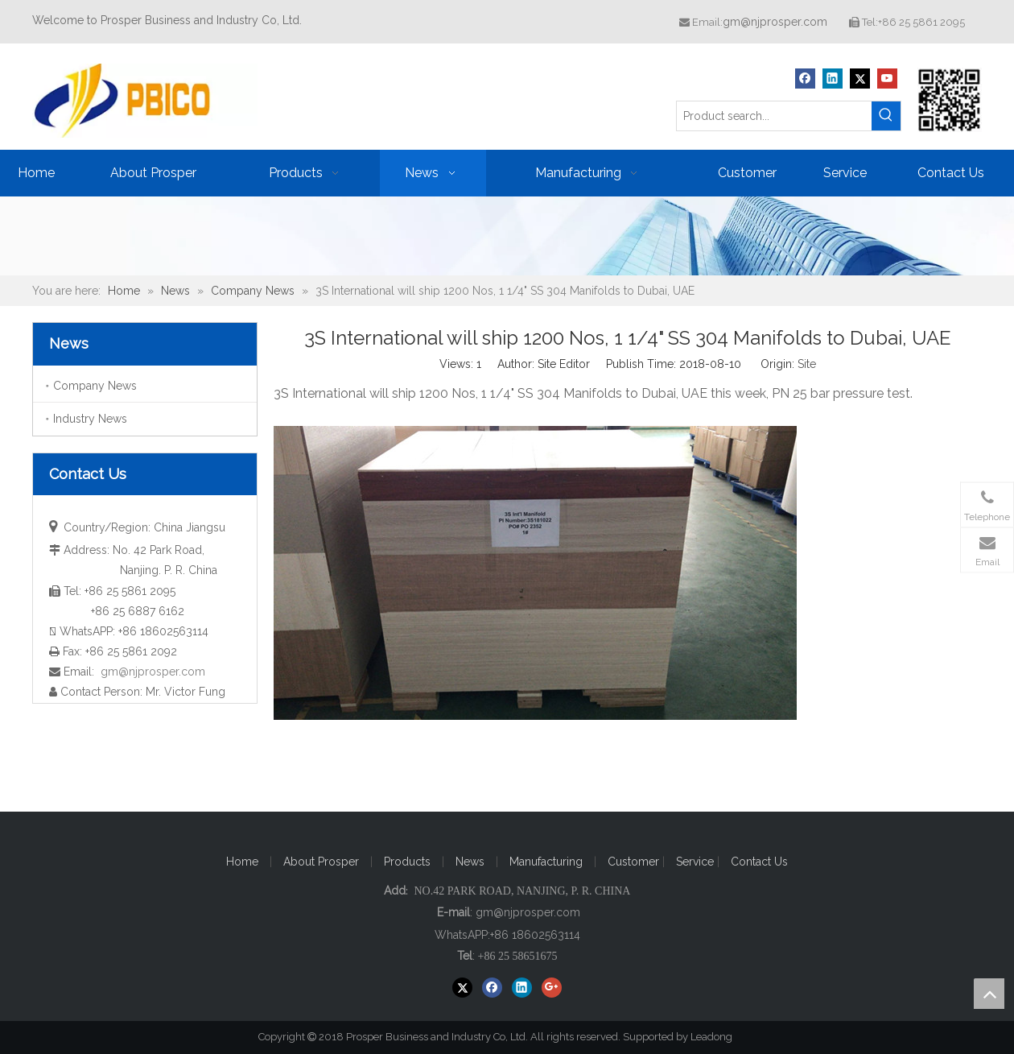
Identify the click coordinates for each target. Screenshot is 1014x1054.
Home (242, 861)
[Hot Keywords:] (886, 115)
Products (407, 861)
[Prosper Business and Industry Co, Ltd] (949, 100)
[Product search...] (774, 115)
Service (696, 861)
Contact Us (759, 861)
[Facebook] (805, 78)
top (989, 993)
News (469, 861)
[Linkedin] (832, 78)
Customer (635, 861)
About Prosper (321, 861)
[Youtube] (887, 78)
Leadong (718, 1037)
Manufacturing (546, 861)
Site (807, 364)
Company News (95, 385)
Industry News (90, 418)
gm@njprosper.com (775, 21)
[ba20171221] (507, 235)
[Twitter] (860, 78)
